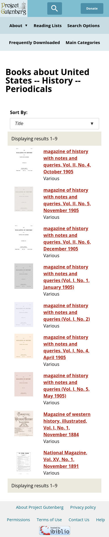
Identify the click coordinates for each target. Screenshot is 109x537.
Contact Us (79, 519)
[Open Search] (54, 8)
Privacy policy (83, 507)
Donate (92, 8)
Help (100, 519)
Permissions (18, 519)
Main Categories (83, 42)
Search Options (83, 25)
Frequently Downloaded (34, 42)
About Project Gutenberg (39, 507)
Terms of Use (49, 519)
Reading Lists (48, 25)
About (18, 25)
